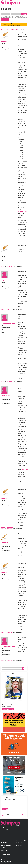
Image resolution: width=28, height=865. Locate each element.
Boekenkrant (4, 858)
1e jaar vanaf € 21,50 (8, 709)
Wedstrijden (4, 844)
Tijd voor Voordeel (5, 862)
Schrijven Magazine (6, 845)
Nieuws (2, 839)
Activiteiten (4, 842)
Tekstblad (3, 859)
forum (6, 29)
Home (2, 29)
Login (2, 266)
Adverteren (4, 849)
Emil (2, 280)
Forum (2, 841)
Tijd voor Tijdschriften (6, 861)
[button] (5, 19)
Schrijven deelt (4, 850)
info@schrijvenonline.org (8, 828)
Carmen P (4, 41)
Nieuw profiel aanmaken (5, 16)
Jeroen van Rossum (8, 323)
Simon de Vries (6, 396)
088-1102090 (4, 829)
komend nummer (7, 702)
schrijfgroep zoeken (15, 29)
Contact (3, 847)
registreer (9, 266)
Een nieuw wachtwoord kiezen (17, 16)
